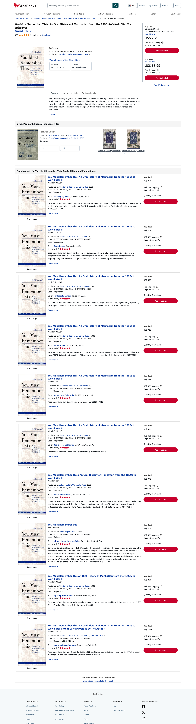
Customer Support (119, 710)
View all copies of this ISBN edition (64, 60)
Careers (86, 715)
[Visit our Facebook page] (143, 706)
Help (177, 5)
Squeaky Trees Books (63, 595)
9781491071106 (75, 135)
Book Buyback (60, 715)
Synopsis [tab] (55, 93)
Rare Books (79, 14)
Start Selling (176, 14)
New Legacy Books (62, 196)
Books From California (64, 395)
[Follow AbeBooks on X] (143, 712)
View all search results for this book (98, 681)
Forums (86, 719)
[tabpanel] (94, 106)
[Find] (115, 5)
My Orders (29, 719)
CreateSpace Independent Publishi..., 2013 (66, 138)
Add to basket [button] (162, 50)
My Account (153, 5)
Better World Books (62, 494)
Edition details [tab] (89, 93)
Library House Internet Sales (67, 541)
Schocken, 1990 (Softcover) (133, 150)
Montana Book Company (65, 645)
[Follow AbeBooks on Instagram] (143, 719)
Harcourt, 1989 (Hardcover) (109, 150)
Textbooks (132, 14)
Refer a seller (59, 719)
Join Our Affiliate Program (64, 710)
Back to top (98, 694)
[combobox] (79, 5)
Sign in (142, 5)
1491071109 (54, 135)
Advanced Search (22, 14)
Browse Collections (51, 14)
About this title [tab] (70, 93)
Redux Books (59, 345)
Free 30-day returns (162, 85)
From (60, 65)
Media (86, 710)
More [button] (53, 114)
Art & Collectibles (105, 14)
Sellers (153, 14)
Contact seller (53, 213)
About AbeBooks (90, 706)
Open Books (59, 246)
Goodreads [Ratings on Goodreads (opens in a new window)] (46, 35)
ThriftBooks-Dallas (62, 296)
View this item (150, 34)
